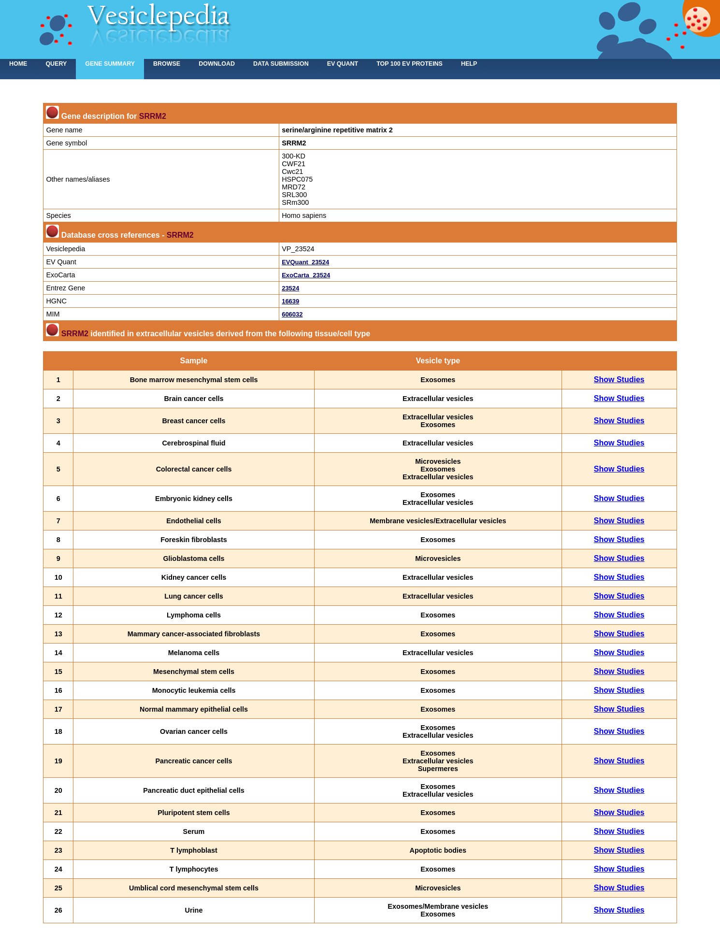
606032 (292, 314)
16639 (290, 301)
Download (217, 63)
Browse (166, 63)
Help (469, 63)
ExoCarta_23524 (306, 275)
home (18, 63)
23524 (290, 288)
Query (56, 63)
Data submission (281, 63)
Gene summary (110, 63)
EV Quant (342, 63)
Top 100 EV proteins (409, 63)
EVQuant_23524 (305, 262)
